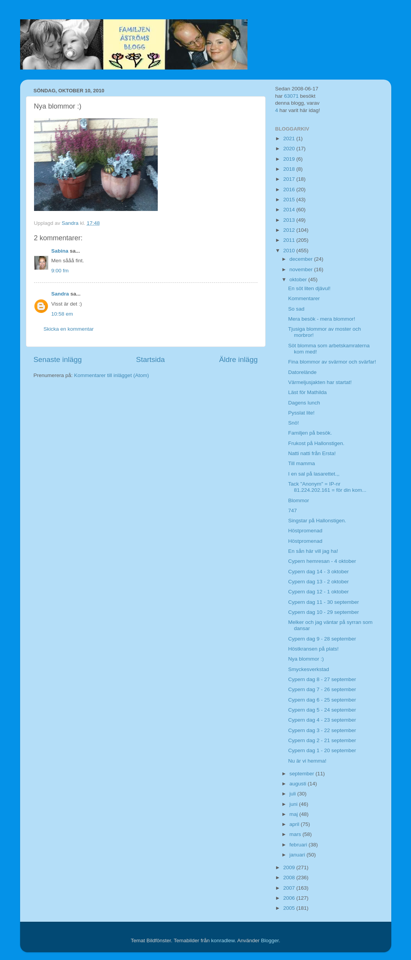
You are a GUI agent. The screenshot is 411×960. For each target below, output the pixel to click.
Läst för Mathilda (307, 392)
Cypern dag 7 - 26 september (322, 689)
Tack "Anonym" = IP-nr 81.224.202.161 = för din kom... (327, 487)
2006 (289, 898)
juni (294, 804)
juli (293, 794)
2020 (289, 148)
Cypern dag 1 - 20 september (322, 750)
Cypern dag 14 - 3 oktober (318, 571)
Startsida (150, 359)
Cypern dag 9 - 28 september (322, 639)
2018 (289, 169)
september (303, 773)
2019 (289, 159)
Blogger (270, 940)
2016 (289, 189)
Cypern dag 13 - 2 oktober (318, 581)
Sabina (59, 251)
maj (295, 814)
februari (299, 845)
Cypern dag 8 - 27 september (322, 679)
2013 (289, 220)
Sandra (60, 294)
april (295, 824)
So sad (296, 309)
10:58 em (62, 314)
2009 (289, 867)
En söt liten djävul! (309, 288)
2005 (289, 908)
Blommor (298, 500)
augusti (299, 784)
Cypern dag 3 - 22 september (322, 730)
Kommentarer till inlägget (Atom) (111, 375)
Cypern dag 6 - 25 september (322, 700)
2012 (289, 230)
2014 (289, 209)
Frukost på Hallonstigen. (316, 443)
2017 (289, 179)
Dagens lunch (304, 403)
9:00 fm (60, 271)
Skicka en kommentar (69, 329)
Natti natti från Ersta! (312, 453)
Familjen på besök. (310, 433)
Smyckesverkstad (308, 669)
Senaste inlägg (58, 359)
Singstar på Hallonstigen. (317, 520)
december (302, 259)
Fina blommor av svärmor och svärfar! (332, 362)
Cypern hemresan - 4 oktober (322, 561)
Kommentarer (304, 298)
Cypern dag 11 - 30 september (323, 602)
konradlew (223, 940)
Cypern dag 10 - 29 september (323, 612)
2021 (289, 138)
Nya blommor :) (306, 659)
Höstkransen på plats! (313, 649)
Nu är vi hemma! (307, 761)
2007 (289, 888)
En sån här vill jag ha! (313, 551)
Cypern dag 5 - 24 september (322, 710)
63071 (291, 96)
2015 (289, 199)
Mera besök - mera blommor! (321, 319)
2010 (289, 250)
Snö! (293, 423)
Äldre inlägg (238, 359)
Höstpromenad (305, 531)
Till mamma (301, 463)
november (302, 269)
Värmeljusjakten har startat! (319, 382)
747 (292, 510)
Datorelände (302, 372)
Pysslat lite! (301, 413)
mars (296, 834)
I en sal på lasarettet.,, (313, 474)
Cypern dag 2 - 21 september (322, 740)
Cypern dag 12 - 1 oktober (318, 592)
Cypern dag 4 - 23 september (322, 720)
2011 (289, 240)
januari (298, 855)
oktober (299, 279)
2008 (289, 877)
